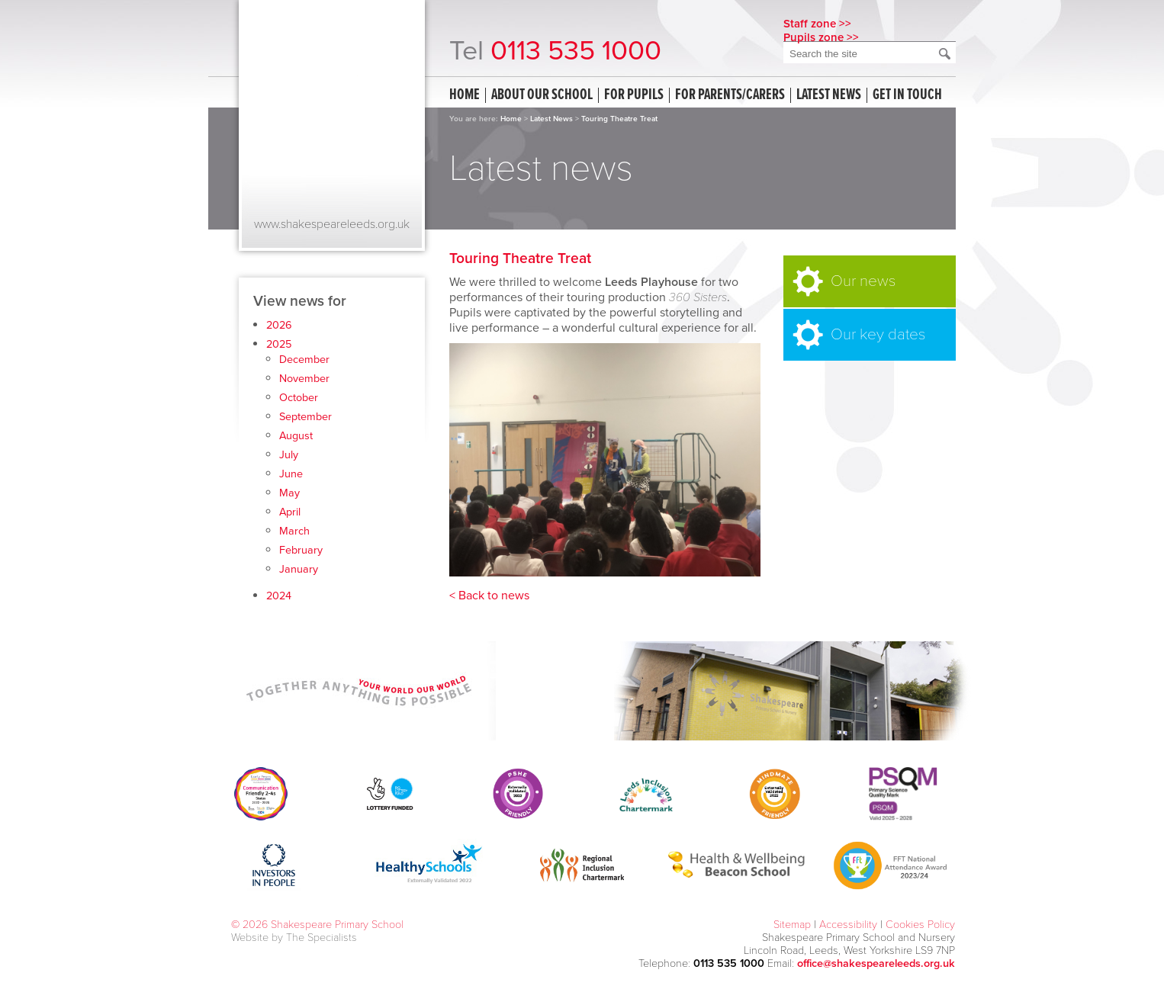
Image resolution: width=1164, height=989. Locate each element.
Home (464, 95)
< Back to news (489, 595)
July (288, 454)
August (296, 435)
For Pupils (634, 95)
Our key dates (878, 334)
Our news (863, 281)
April (290, 512)
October (298, 397)
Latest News (551, 119)
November (304, 378)
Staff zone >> (817, 24)
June (291, 473)
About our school (542, 95)
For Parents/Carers (730, 95)
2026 (279, 325)
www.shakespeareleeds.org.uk (332, 224)
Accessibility (848, 924)
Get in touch (907, 95)
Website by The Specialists (294, 937)
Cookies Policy (920, 924)
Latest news (828, 95)
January (298, 569)
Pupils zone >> (821, 37)
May (289, 492)
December (304, 359)
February (301, 550)
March (294, 531)
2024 (278, 595)
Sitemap (792, 924)
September (305, 416)
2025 (278, 344)
